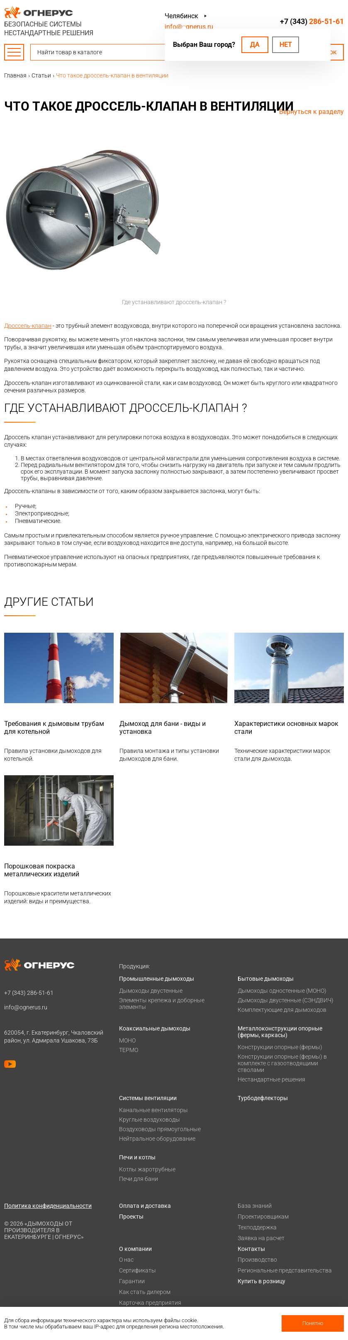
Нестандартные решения (271, 1079)
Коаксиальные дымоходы (154, 1028)
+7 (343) (312, 21)
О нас (126, 1259)
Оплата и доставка (145, 1205)
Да (255, 44)
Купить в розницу (261, 1281)
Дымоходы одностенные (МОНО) (282, 990)
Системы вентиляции (148, 1098)
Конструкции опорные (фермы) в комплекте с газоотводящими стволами (282, 1063)
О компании (135, 1249)
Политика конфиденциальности (48, 1205)
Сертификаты (137, 1270)
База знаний (255, 1205)
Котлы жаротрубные (147, 1169)
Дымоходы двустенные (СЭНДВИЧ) (285, 1000)
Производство (257, 1259)
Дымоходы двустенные (151, 990)
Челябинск (181, 16)
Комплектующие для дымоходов (282, 1009)
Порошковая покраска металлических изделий (41, 870)
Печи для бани (138, 1179)
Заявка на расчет (261, 1238)
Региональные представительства (285, 1270)
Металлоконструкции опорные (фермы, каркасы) (280, 1031)
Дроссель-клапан (27, 325)
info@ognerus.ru (189, 27)
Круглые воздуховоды (149, 1119)
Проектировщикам (263, 1216)
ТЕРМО (128, 1050)
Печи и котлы (137, 1157)
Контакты (251, 1249)
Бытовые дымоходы (266, 978)
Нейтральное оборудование (157, 1138)
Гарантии (132, 1281)
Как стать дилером (144, 1292)
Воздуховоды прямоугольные (160, 1129)
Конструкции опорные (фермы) (280, 1047)
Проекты (131, 1216)
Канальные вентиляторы (153, 1110)
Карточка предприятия (150, 1302)
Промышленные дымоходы (156, 978)
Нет (286, 44)
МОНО (127, 1040)
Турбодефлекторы (263, 1098)
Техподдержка (257, 1227)
